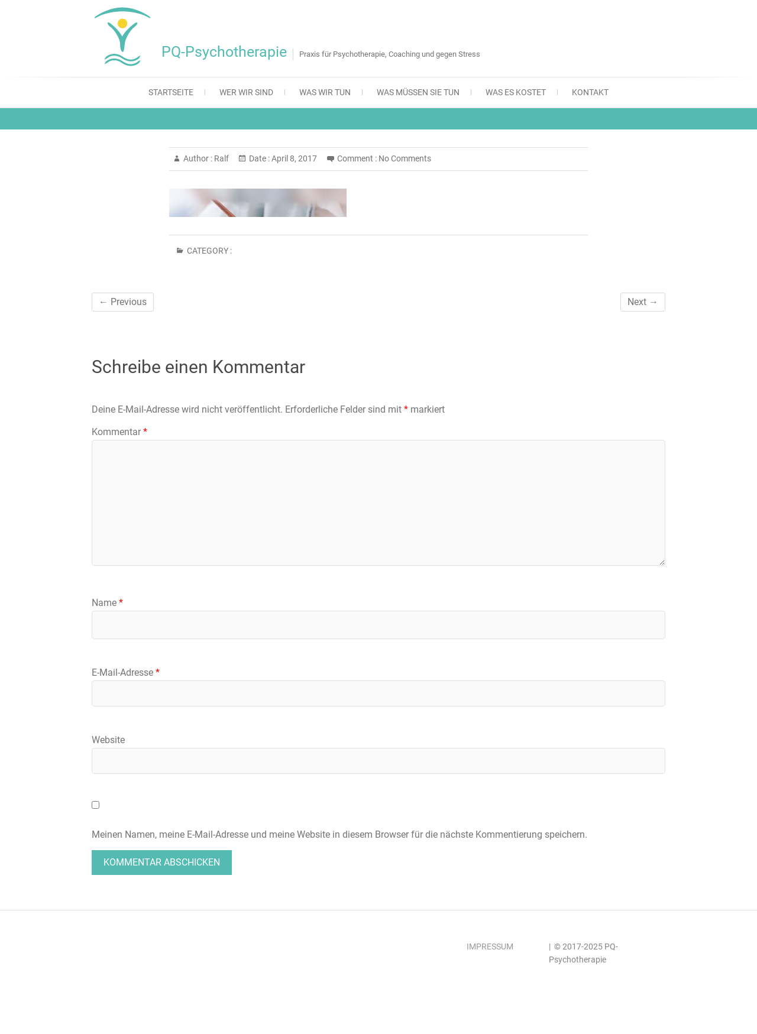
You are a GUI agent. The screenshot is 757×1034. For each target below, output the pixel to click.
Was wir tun (325, 92)
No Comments (404, 158)
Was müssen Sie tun (418, 92)
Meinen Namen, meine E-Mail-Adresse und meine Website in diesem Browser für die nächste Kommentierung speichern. (339, 834)
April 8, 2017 (293, 158)
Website (108, 739)
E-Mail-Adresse (126, 672)
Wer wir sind (246, 92)
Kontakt (590, 92)
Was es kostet (516, 92)
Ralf (220, 158)
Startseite (170, 92)
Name (107, 602)
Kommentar (119, 431)
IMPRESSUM (490, 946)
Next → (642, 301)
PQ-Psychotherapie (224, 51)
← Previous (123, 301)
